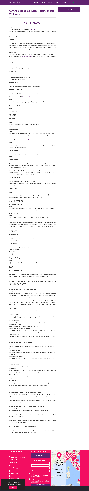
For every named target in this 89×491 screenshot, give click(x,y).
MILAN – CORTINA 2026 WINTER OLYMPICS (50, 2)
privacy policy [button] (18, 484)
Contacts (69, 2)
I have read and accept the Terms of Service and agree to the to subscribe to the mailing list (39, 473)
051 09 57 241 (14, 459)
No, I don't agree (33, 479)
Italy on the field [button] (35, 2)
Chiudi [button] (13, 487)
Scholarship (63, 2)
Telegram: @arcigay (15, 476)
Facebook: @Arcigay (15, 471)
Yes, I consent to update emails (35, 478)
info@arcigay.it (14, 464)
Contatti (19, 464)
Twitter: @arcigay (14, 473)
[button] (76, 2)
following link (33, 29)
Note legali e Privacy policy (73, 488)
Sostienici (69, 9)
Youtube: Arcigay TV (15, 478)
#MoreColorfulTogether (27, 56)
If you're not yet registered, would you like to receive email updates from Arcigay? (39, 476)
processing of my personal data (35, 474)
